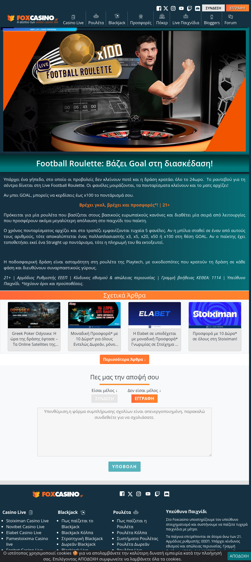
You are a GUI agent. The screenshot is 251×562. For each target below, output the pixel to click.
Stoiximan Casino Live (27, 520)
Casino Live (73, 19)
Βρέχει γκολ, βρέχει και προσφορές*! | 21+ (124, 205)
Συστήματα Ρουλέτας (137, 538)
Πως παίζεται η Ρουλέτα (132, 523)
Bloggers (212, 19)
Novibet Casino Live (25, 526)
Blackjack (116, 19)
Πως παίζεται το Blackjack (77, 523)
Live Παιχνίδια (185, 19)
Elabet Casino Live (23, 532)
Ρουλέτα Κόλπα (132, 532)
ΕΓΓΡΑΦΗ (237, 8)
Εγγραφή (144, 398)
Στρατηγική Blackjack (82, 538)
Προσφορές (141, 19)
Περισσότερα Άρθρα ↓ (124, 359)
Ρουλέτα (96, 19)
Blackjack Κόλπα (77, 532)
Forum (231, 19)
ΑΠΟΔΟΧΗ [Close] (239, 556)
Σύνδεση (104, 398)
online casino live (47, 22)
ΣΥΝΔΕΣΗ (213, 8)
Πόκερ (162, 19)
